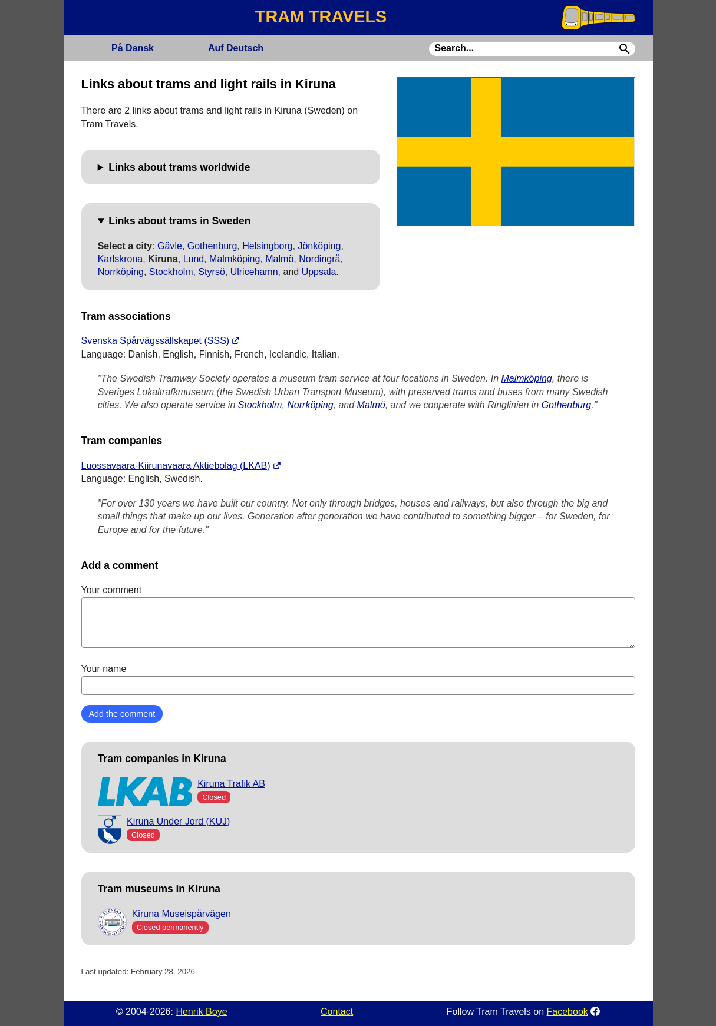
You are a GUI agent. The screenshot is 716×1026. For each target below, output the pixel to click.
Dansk (132, 48)
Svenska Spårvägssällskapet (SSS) (155, 341)
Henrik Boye (201, 1012)
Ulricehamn (254, 272)
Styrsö (211, 272)
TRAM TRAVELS (321, 16)
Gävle (169, 246)
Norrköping (121, 272)
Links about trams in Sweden (179, 221)
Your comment (358, 616)
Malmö (279, 259)
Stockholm (171, 272)
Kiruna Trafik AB (231, 784)
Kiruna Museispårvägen (181, 914)
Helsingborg (267, 246)
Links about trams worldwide (179, 167)
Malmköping (234, 259)
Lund (193, 259)
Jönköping (319, 246)
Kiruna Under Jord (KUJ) (178, 821)
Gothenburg (212, 246)
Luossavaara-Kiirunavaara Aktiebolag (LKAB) (175, 466)
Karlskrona (120, 259)
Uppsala (319, 272)
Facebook (567, 1012)
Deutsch (235, 48)
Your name (358, 679)
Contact (337, 1012)
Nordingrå (319, 259)
